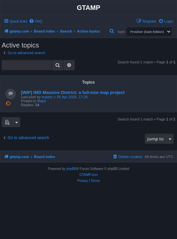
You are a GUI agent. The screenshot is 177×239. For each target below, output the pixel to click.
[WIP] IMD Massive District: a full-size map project (73, 92)
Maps (41, 101)
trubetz (47, 97)
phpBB (71, 169)
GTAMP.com (88, 175)
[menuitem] (35, 21)
